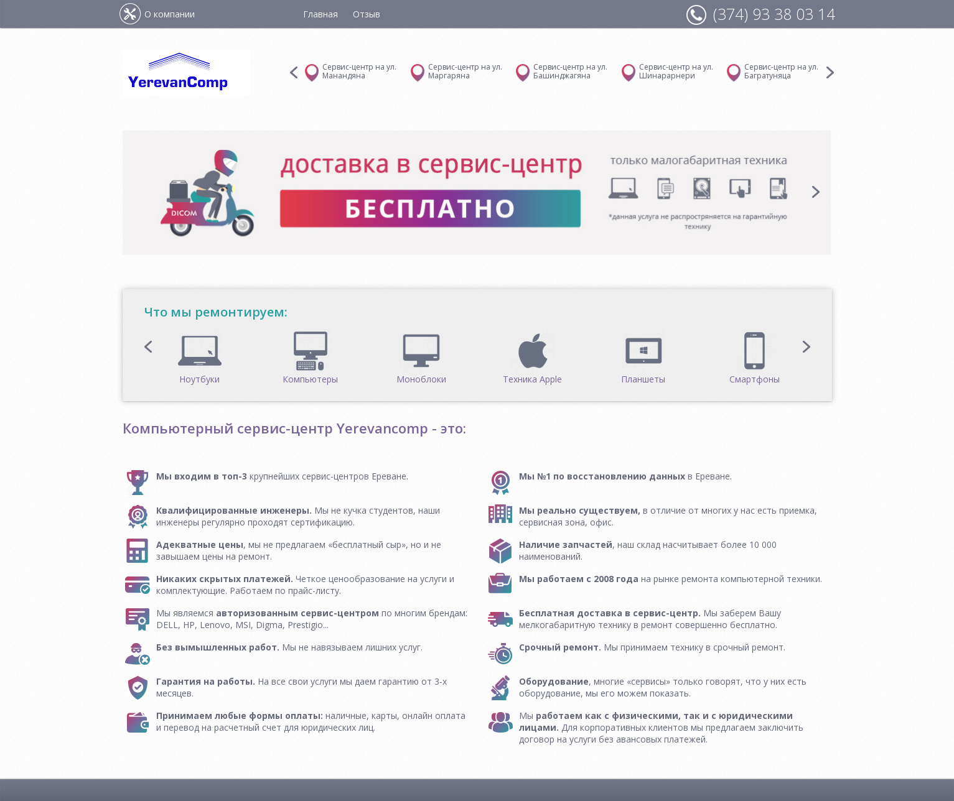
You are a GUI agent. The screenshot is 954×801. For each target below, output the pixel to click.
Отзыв (366, 14)
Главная (320, 14)
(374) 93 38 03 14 (774, 13)
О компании (169, 14)
